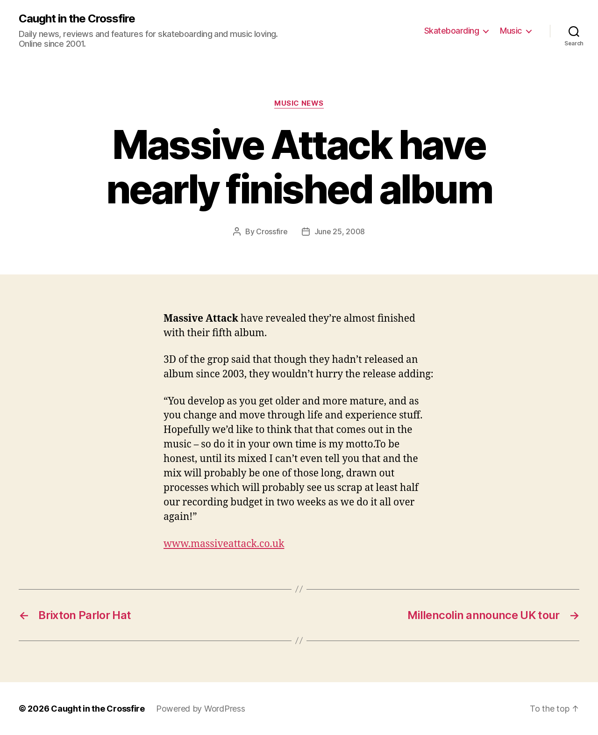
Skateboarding (451, 31)
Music (511, 31)
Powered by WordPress (200, 708)
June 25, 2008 (339, 231)
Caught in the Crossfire (77, 18)
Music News (299, 103)
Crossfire (272, 231)
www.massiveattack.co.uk (224, 544)
